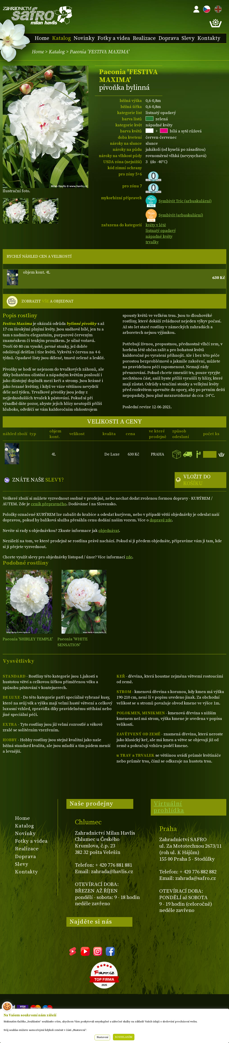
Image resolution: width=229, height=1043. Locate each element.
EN (217, 8)
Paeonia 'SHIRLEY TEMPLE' (28, 639)
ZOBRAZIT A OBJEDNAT (47, 301)
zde (129, 557)
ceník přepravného (48, 504)
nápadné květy (159, 236)
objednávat (108, 530)
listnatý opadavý (161, 230)
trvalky (152, 242)
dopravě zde (161, 520)
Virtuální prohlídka (169, 807)
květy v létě (156, 225)
